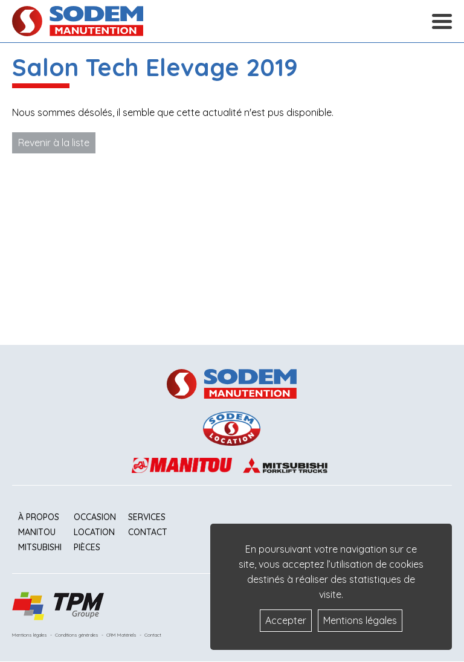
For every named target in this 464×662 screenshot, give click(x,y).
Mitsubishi (40, 547)
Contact (147, 532)
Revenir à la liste (53, 143)
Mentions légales (29, 634)
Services (147, 517)
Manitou (37, 532)
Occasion (95, 517)
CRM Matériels (121, 634)
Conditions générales (76, 634)
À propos (38, 517)
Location (94, 532)
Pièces (87, 547)
